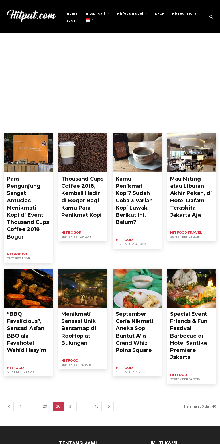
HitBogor (68, 126)
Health (50, 126)
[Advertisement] (110, 76)
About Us (149, 438)
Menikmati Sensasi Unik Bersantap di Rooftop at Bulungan (81, 276)
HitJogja (123, 126)
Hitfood (86, 126)
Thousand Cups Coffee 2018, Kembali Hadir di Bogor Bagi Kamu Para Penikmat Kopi (81, 187)
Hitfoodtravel (184, 208)
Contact (168, 438)
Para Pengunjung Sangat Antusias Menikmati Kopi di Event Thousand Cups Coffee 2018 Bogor (28, 187)
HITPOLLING (144, 126)
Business (13, 126)
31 (71, 337)
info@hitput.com (101, 419)
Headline (32, 126)
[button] (211, 17)
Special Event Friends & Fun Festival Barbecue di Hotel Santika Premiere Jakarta (191, 280)
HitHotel (104, 126)
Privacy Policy (191, 438)
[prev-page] (9, 337)
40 (96, 337)
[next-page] (109, 337)
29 (45, 337)
